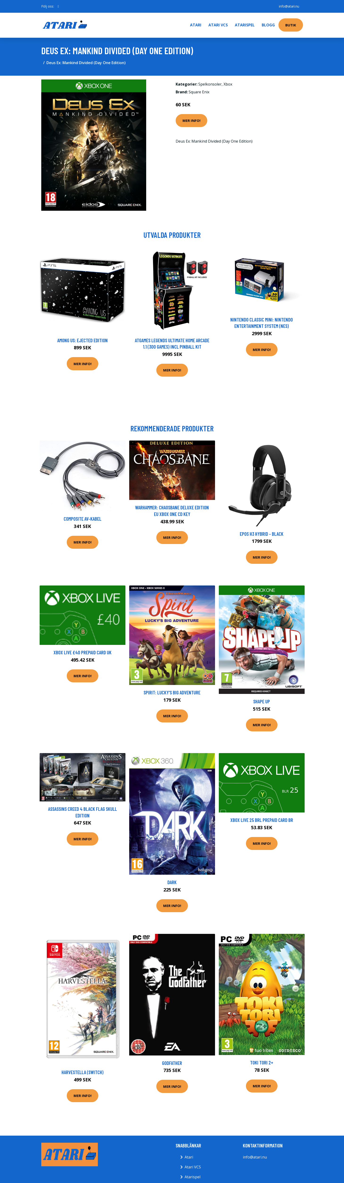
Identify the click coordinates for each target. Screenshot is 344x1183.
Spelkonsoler (210, 84)
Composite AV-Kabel (82, 519)
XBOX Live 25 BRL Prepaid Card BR (261, 820)
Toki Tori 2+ (261, 1062)
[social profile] (58, 6)
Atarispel (245, 25)
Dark (172, 882)
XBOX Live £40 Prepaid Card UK (83, 652)
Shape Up (261, 701)
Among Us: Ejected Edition (82, 340)
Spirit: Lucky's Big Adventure (172, 692)
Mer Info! (191, 120)
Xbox (228, 84)
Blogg (268, 25)
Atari (195, 25)
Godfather (172, 1063)
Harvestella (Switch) (83, 1072)
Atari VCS (218, 25)
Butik (290, 25)
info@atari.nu (289, 6)
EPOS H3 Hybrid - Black (261, 534)
